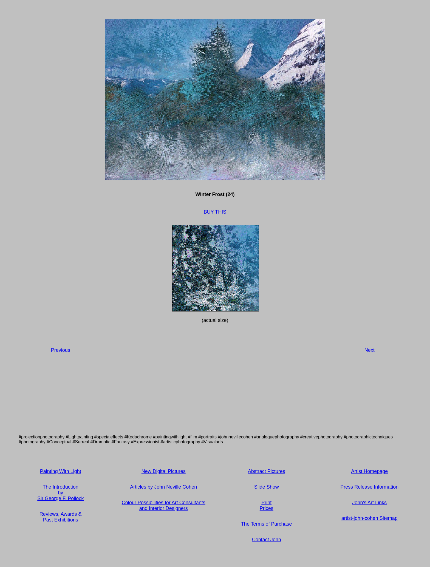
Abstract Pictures (266, 471)
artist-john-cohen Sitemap (369, 518)
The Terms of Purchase (266, 524)
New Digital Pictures (164, 471)
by (60, 492)
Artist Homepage (369, 471)
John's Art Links (369, 502)
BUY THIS (215, 212)
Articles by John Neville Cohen (163, 487)
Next (369, 350)
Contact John (266, 539)
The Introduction (60, 487)
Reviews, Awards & (60, 514)
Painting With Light (60, 471)
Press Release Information (369, 487)
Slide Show (266, 487)
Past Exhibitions (60, 520)
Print (266, 502)
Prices (266, 508)
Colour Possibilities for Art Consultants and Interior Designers (163, 505)
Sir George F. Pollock (60, 498)
